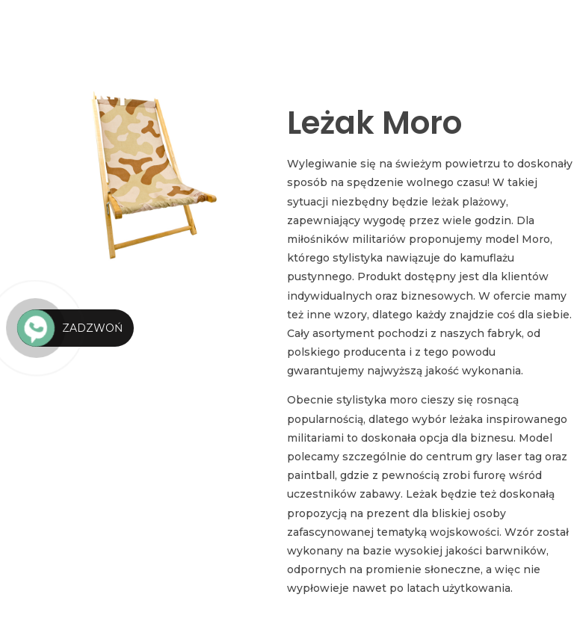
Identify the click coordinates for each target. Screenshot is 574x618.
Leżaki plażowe (128, 92)
